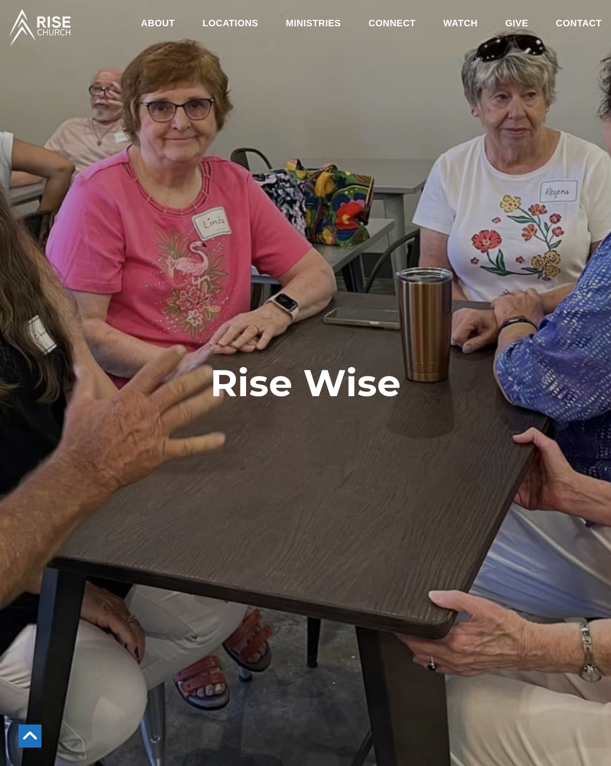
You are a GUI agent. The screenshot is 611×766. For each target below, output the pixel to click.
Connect (392, 23)
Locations (230, 23)
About (158, 23)
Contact (579, 23)
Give (516, 23)
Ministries (313, 23)
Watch (460, 23)
